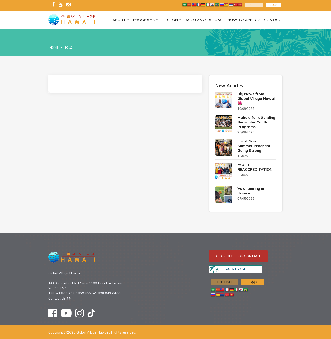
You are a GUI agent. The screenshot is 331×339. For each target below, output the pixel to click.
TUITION (170, 19)
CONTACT (273, 19)
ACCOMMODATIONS (204, 19)
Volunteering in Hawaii (250, 190)
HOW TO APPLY (242, 19)
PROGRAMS (144, 19)
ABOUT (119, 19)
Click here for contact (238, 256)
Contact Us (59, 298)
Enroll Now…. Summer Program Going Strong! (253, 146)
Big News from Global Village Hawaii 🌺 (256, 98)
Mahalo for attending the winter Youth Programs (256, 122)
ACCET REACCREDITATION (255, 167)
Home (54, 47)
